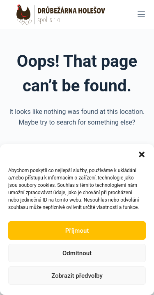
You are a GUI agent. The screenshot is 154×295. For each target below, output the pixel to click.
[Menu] (141, 14)
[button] (142, 154)
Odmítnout (77, 253)
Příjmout (77, 230)
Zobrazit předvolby (77, 275)
